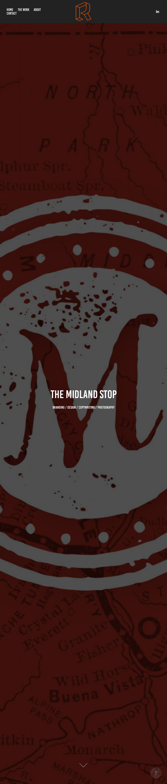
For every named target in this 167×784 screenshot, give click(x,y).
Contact (12, 13)
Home (10, 10)
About (37, 10)
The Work (23, 10)
